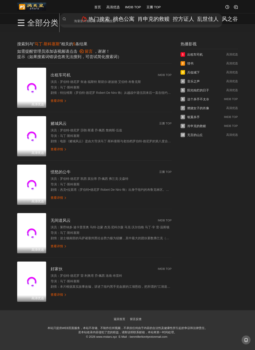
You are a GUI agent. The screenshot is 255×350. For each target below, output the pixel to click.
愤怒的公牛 (61, 172)
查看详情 (59, 101)
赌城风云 (59, 123)
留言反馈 (136, 319)
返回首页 (119, 319)
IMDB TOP (133, 6)
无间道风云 (61, 220)
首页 (97, 6)
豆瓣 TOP (153, 6)
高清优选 (113, 6)
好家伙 (57, 269)
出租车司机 (61, 75)
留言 (86, 51)
